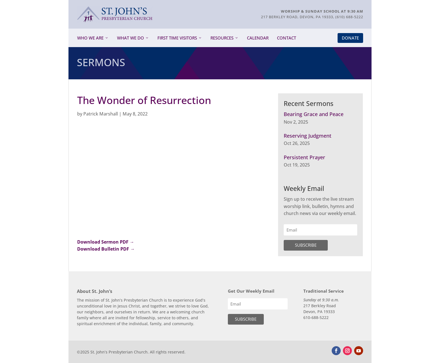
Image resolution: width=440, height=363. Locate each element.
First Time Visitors (177, 38)
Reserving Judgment (307, 135)
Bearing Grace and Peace (313, 114)
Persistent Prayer (304, 157)
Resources (221, 38)
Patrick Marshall (100, 114)
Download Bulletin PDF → (106, 249)
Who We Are (90, 38)
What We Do (130, 38)
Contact (286, 38)
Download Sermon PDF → (105, 242)
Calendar (258, 38)
